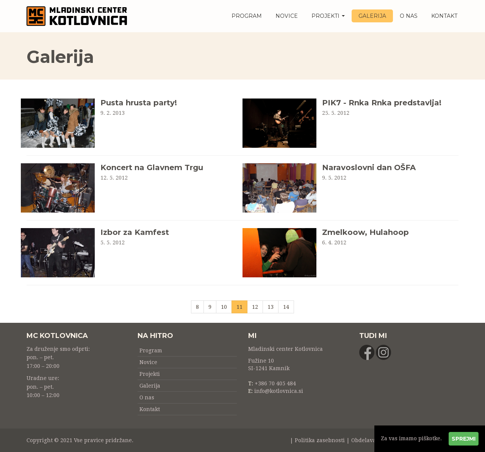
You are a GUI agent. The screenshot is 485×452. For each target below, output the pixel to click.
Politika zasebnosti (320, 440)
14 (286, 307)
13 (271, 307)
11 (241, 306)
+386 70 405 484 (275, 383)
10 (224, 307)
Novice (286, 16)
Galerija (372, 16)
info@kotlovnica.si (278, 391)
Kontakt (444, 16)
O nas (409, 16)
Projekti (328, 16)
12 (255, 307)
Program (247, 16)
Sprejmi (464, 438)
